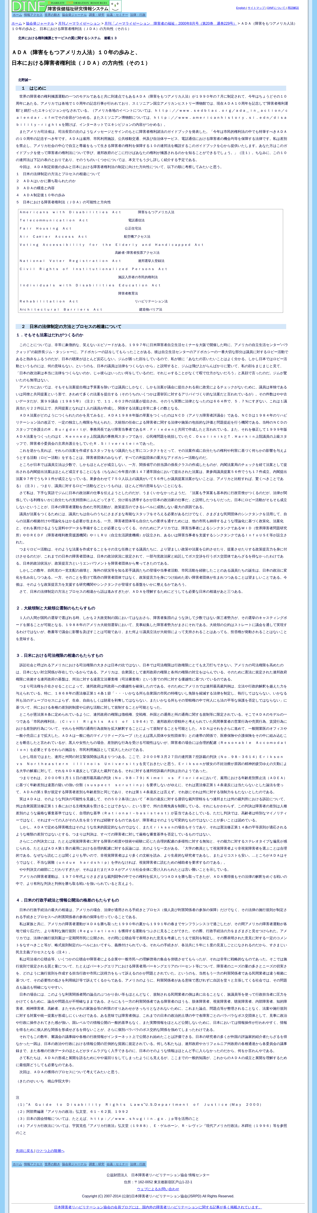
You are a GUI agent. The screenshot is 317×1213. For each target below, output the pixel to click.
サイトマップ (257, 7)
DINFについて (276, 7)
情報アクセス (33, 15)
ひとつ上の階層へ (50, 1151)
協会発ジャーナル (74, 15)
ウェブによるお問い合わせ (158, 1189)
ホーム (17, 15)
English (241, 7)
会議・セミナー (117, 15)
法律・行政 (138, 15)
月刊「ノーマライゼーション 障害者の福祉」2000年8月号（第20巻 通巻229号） (170, 23)
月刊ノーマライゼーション (79, 23)
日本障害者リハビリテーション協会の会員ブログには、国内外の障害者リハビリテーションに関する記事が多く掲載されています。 (158, 1207)
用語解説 (293, 7)
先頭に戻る (25, 1151)
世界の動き (52, 15)
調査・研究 (96, 15)
